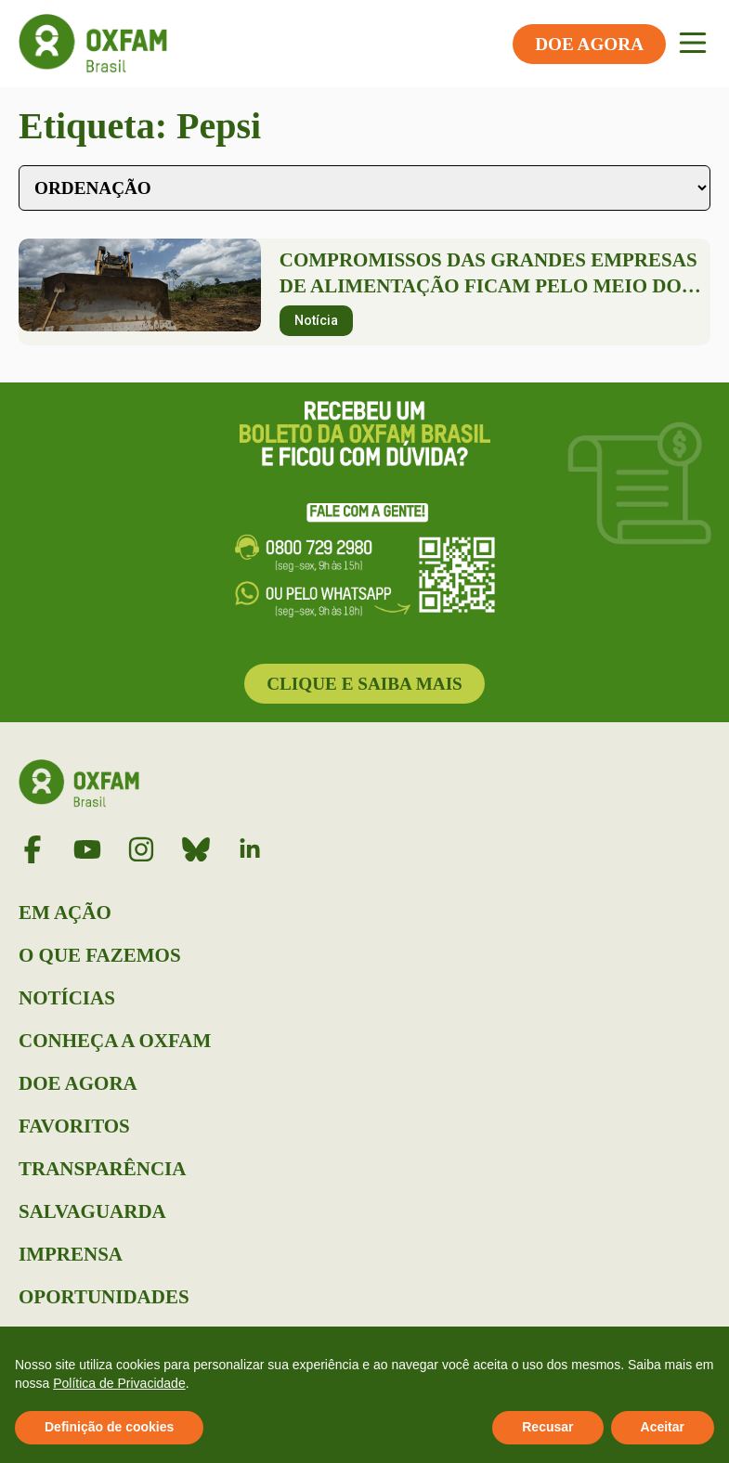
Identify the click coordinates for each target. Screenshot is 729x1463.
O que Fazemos (100, 955)
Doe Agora (78, 1083)
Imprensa (71, 1254)
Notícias (67, 998)
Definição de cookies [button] (109, 1426)
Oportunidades (104, 1297)
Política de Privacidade (119, 1383)
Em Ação (65, 912)
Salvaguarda (92, 1211)
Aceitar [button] (662, 1426)
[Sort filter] (364, 188)
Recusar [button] (547, 1426)
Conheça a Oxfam (115, 1040)
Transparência (102, 1169)
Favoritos (74, 1126)
